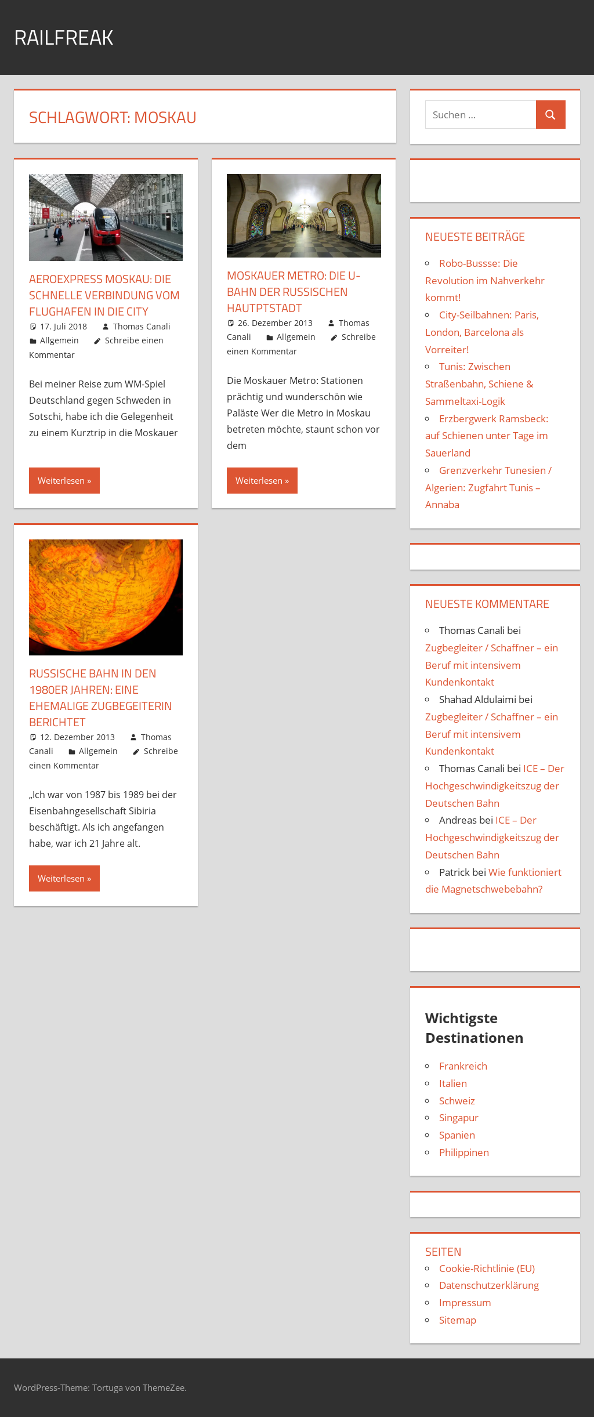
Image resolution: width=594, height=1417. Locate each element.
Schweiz (457, 1100)
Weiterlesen (61, 480)
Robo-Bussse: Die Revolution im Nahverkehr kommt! (485, 280)
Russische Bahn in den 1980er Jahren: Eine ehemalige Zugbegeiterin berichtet (100, 697)
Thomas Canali (142, 326)
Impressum (465, 1302)
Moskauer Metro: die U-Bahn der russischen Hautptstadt (294, 291)
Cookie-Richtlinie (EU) (487, 1268)
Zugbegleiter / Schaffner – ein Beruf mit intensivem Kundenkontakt (491, 665)
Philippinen (464, 1152)
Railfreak (63, 37)
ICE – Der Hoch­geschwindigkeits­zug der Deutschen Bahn (494, 786)
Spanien (457, 1134)
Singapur (459, 1117)
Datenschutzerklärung (489, 1285)
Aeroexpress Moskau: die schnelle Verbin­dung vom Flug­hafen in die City (104, 295)
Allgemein (59, 340)
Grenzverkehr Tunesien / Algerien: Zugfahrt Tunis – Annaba (488, 487)
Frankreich (463, 1065)
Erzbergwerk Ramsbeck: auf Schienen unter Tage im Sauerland (487, 436)
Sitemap (457, 1320)
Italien (453, 1083)
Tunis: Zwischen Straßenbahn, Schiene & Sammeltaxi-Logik (479, 384)
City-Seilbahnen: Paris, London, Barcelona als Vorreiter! (482, 332)
